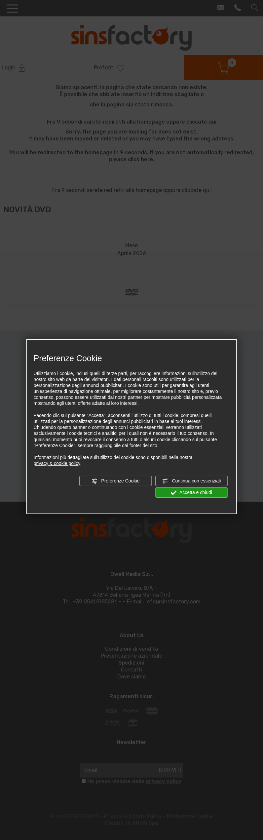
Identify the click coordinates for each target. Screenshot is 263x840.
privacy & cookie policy (57, 463)
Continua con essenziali (191, 481)
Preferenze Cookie (115, 481)
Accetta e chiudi (191, 493)
